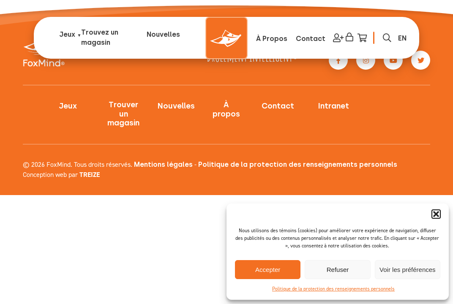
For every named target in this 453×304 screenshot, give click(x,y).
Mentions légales (163, 164)
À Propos (271, 39)
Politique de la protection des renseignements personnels (333, 288)
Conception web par (61, 174)
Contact (310, 39)
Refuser (338, 269)
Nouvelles (163, 34)
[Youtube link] (393, 60)
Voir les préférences (407, 269)
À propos (226, 109)
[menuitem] (402, 38)
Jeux (67, 34)
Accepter (267, 269)
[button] (436, 214)
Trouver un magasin (123, 114)
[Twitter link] (420, 60)
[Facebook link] (338, 60)
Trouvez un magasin (99, 37)
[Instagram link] (365, 60)
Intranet (333, 106)
